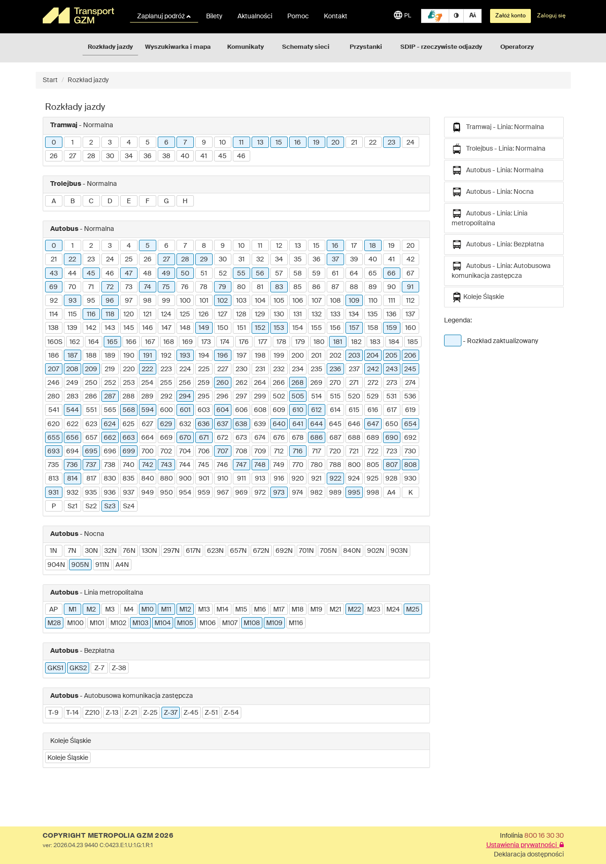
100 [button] (185, 301)
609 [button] (279, 410)
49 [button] (166, 273)
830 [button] (110, 478)
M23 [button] (373, 609)
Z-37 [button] (170, 713)
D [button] (109, 201)
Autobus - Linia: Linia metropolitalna (490, 217)
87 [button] (335, 287)
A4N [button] (122, 565)
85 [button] (297, 287)
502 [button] (279, 396)
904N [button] (56, 565)
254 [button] (147, 383)
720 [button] (335, 451)
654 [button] (410, 424)
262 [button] (241, 383)
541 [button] (53, 410)
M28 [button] (54, 623)
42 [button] (410, 259)
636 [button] (204, 424)
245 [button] (410, 369)
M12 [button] (185, 609)
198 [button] (260, 355)
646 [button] (354, 424)
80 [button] (241, 287)
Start (50, 80)
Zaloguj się (551, 16)
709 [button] (260, 451)
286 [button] (91, 396)
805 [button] (373, 465)
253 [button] (129, 383)
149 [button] (204, 328)
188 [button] (91, 355)
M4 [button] (129, 609)
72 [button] (110, 287)
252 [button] (110, 383)
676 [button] (279, 438)
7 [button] (185, 142)
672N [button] (261, 551)
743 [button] (166, 465)
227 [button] (222, 369)
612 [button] (316, 410)
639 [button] (260, 424)
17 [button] (354, 246)
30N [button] (91, 551)
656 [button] (72, 438)
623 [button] (91, 424)
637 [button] (222, 424)
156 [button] (335, 328)
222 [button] (147, 369)
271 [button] (354, 383)
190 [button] (128, 355)
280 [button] (53, 396)
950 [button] (166, 492)
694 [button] (72, 451)
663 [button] (129, 438)
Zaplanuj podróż (164, 16)
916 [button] (279, 478)
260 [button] (222, 383)
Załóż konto (510, 16)
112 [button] (410, 301)
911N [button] (102, 565)
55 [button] (241, 273)
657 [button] (91, 438)
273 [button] (391, 383)
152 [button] (260, 328)
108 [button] (335, 301)
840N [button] (352, 551)
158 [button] (373, 328)
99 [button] (166, 301)
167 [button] (150, 342)
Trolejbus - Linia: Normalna (498, 149)
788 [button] (335, 465)
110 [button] (372, 301)
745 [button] (203, 465)
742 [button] (147, 465)
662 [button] (110, 438)
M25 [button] (413, 609)
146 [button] (147, 328)
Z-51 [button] (211, 713)
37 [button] (335, 259)
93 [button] (73, 301)
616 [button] (373, 410)
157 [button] (354, 328)
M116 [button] (296, 623)
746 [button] (222, 465)
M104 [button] (162, 623)
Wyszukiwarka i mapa (178, 47)
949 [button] (147, 492)
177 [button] (262, 342)
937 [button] (128, 492)
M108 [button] (252, 623)
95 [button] (91, 301)
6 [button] (166, 142)
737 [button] (91, 465)
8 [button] (204, 246)
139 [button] (72, 328)
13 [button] (260, 142)
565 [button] (110, 410)
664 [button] (147, 438)
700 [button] (147, 451)
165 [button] (112, 342)
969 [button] (241, 492)
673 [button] (241, 438)
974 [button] (297, 492)
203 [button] (354, 355)
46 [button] (241, 156)
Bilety (214, 16)
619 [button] (410, 410)
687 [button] (335, 438)
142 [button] (91, 328)
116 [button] (91, 314)
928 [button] (391, 478)
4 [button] (129, 142)
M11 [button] (166, 609)
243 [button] (392, 369)
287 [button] (109, 396)
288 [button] (129, 396)
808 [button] (410, 465)
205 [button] (391, 355)
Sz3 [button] (109, 506)
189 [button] (110, 355)
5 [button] (148, 142)
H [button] (185, 201)
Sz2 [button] (91, 506)
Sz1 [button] (72, 506)
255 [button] (166, 383)
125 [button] (185, 314)
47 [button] (128, 273)
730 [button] (410, 451)
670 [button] (185, 438)
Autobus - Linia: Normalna (498, 170)
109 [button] (354, 301)
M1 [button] (73, 609)
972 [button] (260, 492)
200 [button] (297, 355)
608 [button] (260, 410)
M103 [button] (140, 623)
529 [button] (373, 396)
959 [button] (204, 492)
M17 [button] (278, 609)
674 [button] (260, 438)
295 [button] (204, 396)
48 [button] (147, 273)
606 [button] (241, 410)
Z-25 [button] (150, 713)
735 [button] (53, 465)
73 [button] (128, 287)
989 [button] (335, 492)
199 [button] (279, 355)
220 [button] (129, 369)
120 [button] (128, 314)
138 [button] (53, 328)
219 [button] (110, 369)
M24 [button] (393, 609)
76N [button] (129, 551)
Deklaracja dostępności (529, 854)
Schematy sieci (306, 47)
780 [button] (316, 465)
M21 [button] (335, 609)
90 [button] (391, 287)
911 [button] (241, 478)
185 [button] (412, 342)
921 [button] (316, 478)
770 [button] (297, 465)
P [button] (54, 506)
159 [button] (391, 328)
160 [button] (410, 328)
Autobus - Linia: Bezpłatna (498, 244)
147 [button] (166, 328)
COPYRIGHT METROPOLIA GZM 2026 (108, 836)
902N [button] (375, 551)
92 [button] (54, 301)
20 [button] (335, 142)
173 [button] (206, 342)
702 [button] (166, 451)
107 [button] (317, 301)
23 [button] (391, 142)
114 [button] (53, 314)
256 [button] (185, 383)
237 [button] (354, 369)
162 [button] (74, 342)
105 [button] (279, 301)
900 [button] (185, 478)
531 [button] (391, 396)
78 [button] (203, 287)
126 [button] (204, 314)
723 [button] (391, 451)
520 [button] (354, 396)
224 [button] (185, 369)
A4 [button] (391, 492)
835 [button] (129, 478)
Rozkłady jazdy (110, 47)
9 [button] (204, 142)
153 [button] (279, 328)
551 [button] (91, 410)
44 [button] (72, 273)
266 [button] (279, 383)
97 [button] (128, 301)
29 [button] (204, 259)
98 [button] (147, 301)
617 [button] (392, 410)
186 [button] (53, 355)
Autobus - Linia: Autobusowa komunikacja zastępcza (501, 270)
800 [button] (354, 465)
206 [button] (410, 355)
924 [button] (354, 478)
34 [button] (129, 156)
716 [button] (298, 451)
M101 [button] (97, 623)
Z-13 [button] (112, 713)
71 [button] (91, 287)
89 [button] (372, 287)
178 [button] (281, 342)
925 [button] (373, 478)
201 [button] (316, 355)
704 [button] (185, 451)
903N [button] (399, 551)
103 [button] (241, 301)
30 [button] (110, 156)
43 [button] (54, 273)
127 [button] (222, 314)
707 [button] (222, 451)
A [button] (54, 201)
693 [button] (53, 451)
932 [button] (72, 492)
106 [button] (297, 301)
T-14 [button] (72, 713)
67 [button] (410, 273)
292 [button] (166, 396)
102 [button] (222, 301)
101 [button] (203, 301)
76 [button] (185, 287)
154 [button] (297, 328)
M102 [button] (118, 623)
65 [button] (372, 273)
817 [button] (91, 478)
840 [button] (147, 478)
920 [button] (297, 478)
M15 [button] (241, 609)
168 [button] (168, 342)
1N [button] (53, 551)
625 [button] (129, 424)
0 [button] (54, 142)
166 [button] (131, 342)
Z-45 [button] (191, 713)
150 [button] (222, 328)
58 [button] (297, 273)
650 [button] (391, 424)
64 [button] (354, 273)
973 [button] (278, 492)
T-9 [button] (53, 713)
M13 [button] (204, 609)
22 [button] (372, 142)
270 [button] (335, 383)
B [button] (72, 201)
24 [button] (410, 142)
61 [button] (335, 273)
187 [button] (72, 355)
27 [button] (72, 156)
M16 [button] (260, 609)
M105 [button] (185, 623)
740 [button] (128, 465)
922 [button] (335, 478)
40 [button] (185, 156)
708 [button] (241, 451)
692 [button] (410, 438)
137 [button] (410, 314)
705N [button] (328, 551)
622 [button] (72, 424)
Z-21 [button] (130, 713)
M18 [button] (297, 609)
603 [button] (204, 410)
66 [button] (391, 273)
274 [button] (410, 383)
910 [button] (222, 478)
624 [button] (110, 424)
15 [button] (279, 142)
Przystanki (366, 47)
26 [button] (54, 156)
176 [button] (244, 342)
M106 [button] (207, 623)
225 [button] (204, 369)
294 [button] (185, 396)
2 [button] (91, 142)
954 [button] (185, 492)
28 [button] (91, 156)
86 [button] (316, 287)
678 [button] (298, 438)
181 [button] (337, 342)
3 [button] (110, 142)
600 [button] (166, 410)
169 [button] (187, 342)
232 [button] (278, 369)
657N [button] (238, 551)
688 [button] (354, 438)
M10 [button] (147, 609)
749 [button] (278, 465)
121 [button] (147, 314)
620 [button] (53, 424)
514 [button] (316, 396)
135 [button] (373, 314)
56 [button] (260, 273)
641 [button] (297, 424)
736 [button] (72, 465)
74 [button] (147, 287)
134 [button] (354, 314)
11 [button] (241, 142)
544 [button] (72, 410)
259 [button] (204, 383)
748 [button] (260, 465)
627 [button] (147, 424)
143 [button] (110, 328)
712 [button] (279, 451)
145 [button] (128, 328)
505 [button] (297, 396)
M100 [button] (75, 623)
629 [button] (166, 424)
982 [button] (316, 492)
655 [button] (53, 438)
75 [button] (166, 287)
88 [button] (354, 287)
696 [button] (110, 451)
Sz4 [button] (129, 506)
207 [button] (53, 369)
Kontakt (335, 16)
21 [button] (354, 142)
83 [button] (279, 287)
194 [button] (204, 355)
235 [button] (316, 369)
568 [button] (129, 410)
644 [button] (316, 424)
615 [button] (354, 410)
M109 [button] (274, 623)
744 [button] (185, 465)
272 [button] (373, 383)
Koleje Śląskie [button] (67, 758)
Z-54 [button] (231, 713)
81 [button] (260, 287)
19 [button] (316, 142)
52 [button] (223, 273)
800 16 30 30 (544, 836)
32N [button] (110, 551)
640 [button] (279, 424)
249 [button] (72, 383)
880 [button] (166, 478)
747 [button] (241, 465)
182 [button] (356, 342)
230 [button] (241, 369)
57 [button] (279, 273)
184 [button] (394, 342)
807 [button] (392, 465)
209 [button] (91, 369)
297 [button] (241, 396)
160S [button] (54, 342)
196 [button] (222, 355)
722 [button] (373, 451)
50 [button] (185, 273)
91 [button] (410, 287)
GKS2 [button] (78, 668)
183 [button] (375, 342)
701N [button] (306, 551)
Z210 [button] (92, 713)
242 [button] (373, 369)
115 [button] (72, 314)
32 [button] (260, 259)
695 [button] (91, 451)
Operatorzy (517, 47)
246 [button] (53, 383)
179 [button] (300, 342)
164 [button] (93, 342)
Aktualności (255, 16)
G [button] (166, 201)
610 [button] (297, 410)
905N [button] (80, 565)
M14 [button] (222, 609)
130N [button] (149, 551)
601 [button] (185, 410)
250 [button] (91, 383)
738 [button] (109, 465)
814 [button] (72, 478)
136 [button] (391, 314)
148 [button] (185, 328)
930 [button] (410, 478)
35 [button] (298, 259)
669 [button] (166, 438)
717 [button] (316, 451)
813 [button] (53, 478)
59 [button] (316, 273)
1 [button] (72, 142)
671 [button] (204, 438)
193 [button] (185, 355)
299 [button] (260, 396)
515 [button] (335, 396)
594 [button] (147, 410)
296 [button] (222, 396)
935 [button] (91, 492)
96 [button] (110, 301)
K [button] (410, 492)
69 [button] (53, 287)
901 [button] (204, 478)
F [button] (147, 201)
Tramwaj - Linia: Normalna (498, 127)
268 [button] (297, 383)
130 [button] (279, 314)
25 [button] (129, 259)
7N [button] (72, 551)
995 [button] (354, 492)
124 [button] (166, 314)
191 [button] (147, 355)
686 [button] (316, 438)
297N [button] (171, 551)
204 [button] (373, 355)
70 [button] (72, 287)
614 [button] (335, 410)
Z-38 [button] (119, 668)
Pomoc (298, 16)
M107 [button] (230, 623)
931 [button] (53, 492)
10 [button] (222, 142)
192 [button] (166, 355)
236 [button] (335, 369)
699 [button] (129, 451)
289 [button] (147, 396)
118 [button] (110, 314)
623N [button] (215, 551)
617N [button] (193, 551)
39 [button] (354, 259)
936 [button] (110, 492)
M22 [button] (354, 609)
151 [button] (241, 328)
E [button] (129, 201)
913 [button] (260, 478)
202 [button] (335, 355)
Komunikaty (245, 47)
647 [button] (373, 424)
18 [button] (372, 246)
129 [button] (260, 314)
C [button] (91, 201)
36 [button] (148, 156)
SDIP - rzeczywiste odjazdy (441, 47)
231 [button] (260, 369)
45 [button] (222, 156)
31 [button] (241, 259)
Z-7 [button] (99, 668)
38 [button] (166, 156)
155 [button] (316, 328)
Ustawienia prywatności (525, 845)
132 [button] (317, 314)
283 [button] (72, 396)
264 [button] (260, 383)
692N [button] (284, 551)
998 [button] (373, 492)
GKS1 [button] (55, 668)
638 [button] (241, 424)
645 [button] (335, 424)
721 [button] (354, 451)
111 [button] (391, 301)
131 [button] (297, 314)
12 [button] (279, 246)
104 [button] (260, 301)
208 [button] (72, 369)
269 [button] (316, 383)
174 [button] (225, 342)
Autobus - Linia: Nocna (493, 192)
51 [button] (203, 273)
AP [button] (53, 609)
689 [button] (373, 438)
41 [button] (203, 156)
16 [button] (297, 142)
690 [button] (391, 438)
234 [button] (298, 369)
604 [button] (222, 410)
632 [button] (185, 424)
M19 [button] (316, 609)
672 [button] (222, 438)
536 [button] (410, 396)
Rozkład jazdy (88, 80)
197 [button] (241, 355)
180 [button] (319, 342)
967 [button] (223, 492)
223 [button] (166, 369)
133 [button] (335, 314)
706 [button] (204, 451)
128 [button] (241, 314)
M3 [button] (110, 609)
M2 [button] (91, 609)
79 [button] (222, 287)
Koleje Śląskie (478, 297)
